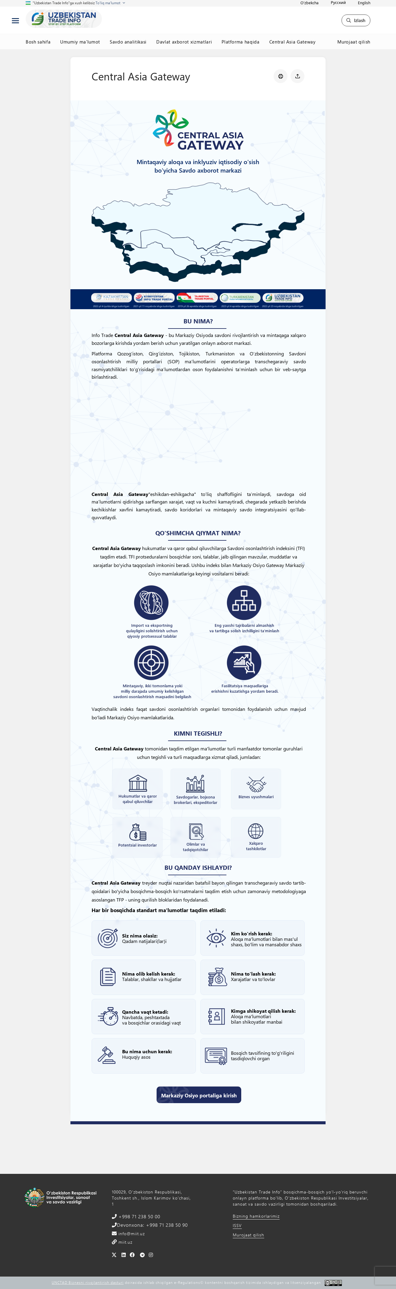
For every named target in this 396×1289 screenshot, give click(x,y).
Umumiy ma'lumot (80, 42)
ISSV (237, 1225)
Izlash (355, 20)
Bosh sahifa (38, 42)
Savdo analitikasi (128, 42)
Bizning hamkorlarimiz (256, 1216)
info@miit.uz (131, 1233)
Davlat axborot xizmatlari (184, 42)
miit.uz (124, 1242)
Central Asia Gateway (292, 42)
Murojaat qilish (353, 42)
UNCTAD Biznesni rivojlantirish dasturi (88, 1282)
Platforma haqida (240, 42)
